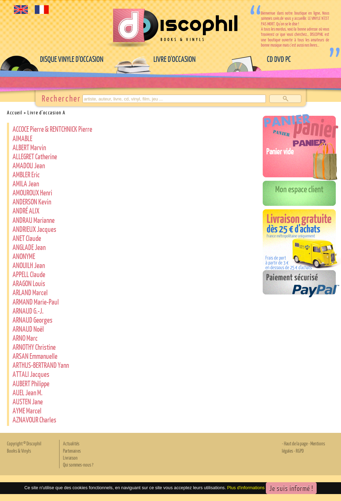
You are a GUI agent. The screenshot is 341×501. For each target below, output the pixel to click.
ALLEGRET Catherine (35, 156)
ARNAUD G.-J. (28, 310)
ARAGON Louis (29, 283)
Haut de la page (296, 443)
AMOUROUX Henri (32, 192)
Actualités (71, 443)
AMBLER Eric (26, 174)
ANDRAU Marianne (34, 220)
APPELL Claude (29, 274)
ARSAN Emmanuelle (35, 355)
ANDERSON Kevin (32, 201)
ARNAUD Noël (28, 328)
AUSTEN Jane (28, 401)
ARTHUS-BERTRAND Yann (41, 365)
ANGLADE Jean (29, 247)
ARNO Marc (25, 337)
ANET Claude (27, 238)
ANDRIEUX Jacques (34, 229)
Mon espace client (299, 189)
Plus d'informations (246, 487)
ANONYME (24, 256)
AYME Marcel (27, 410)
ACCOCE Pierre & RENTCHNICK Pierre (52, 128)
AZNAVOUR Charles (34, 419)
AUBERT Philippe (31, 383)
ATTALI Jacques (31, 374)
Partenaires (72, 450)
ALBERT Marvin (29, 147)
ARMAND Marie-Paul (36, 301)
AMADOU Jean (29, 165)
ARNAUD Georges (33, 319)
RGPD (300, 450)
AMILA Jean (26, 183)
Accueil (15, 112)
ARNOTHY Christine (34, 346)
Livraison (70, 457)
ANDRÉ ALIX (26, 210)
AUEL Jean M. (27, 392)
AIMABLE (22, 138)
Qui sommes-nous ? (78, 464)
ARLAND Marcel (30, 292)
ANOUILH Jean (29, 265)
